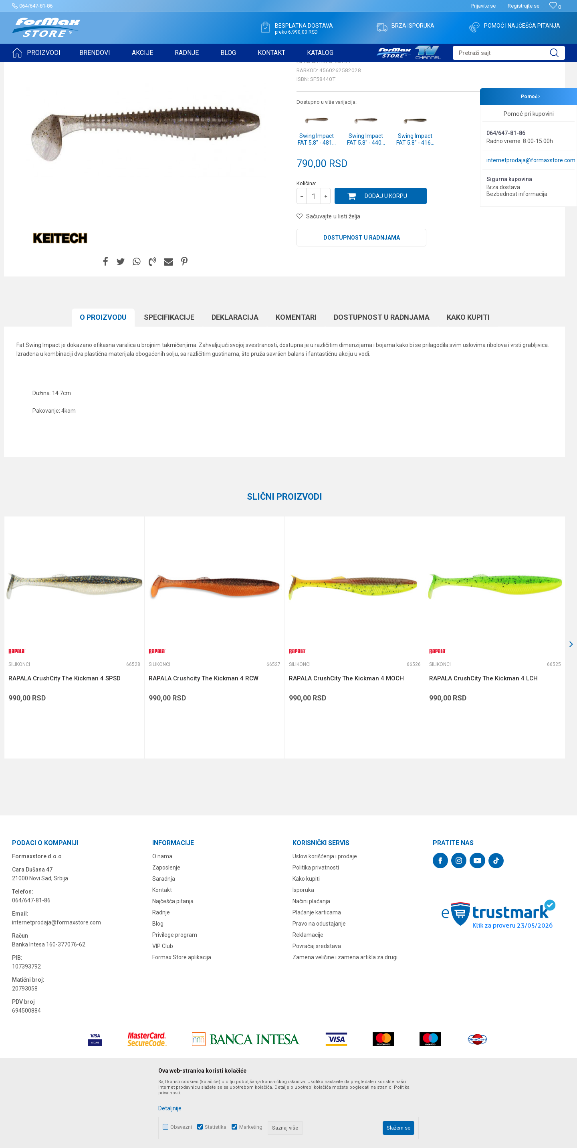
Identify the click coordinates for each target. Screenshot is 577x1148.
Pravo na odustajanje (319, 986)
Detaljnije (170, 1108)
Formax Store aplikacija (181, 1019)
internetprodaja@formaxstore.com (530, 160)
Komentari (296, 379)
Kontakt (162, 952)
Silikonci (111, 67)
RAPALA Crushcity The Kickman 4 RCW (203, 740)
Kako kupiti (468, 379)
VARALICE (85, 67)
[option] (146, 193)
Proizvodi (57, 67)
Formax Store (26, 67)
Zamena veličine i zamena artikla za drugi (345, 1019)
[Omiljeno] (555, 7)
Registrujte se (523, 6)
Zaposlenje (166, 929)
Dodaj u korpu (386, 258)
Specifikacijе (169, 379)
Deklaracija (235, 379)
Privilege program (174, 997)
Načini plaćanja (311, 963)
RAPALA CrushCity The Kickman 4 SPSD (64, 740)
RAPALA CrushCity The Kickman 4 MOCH (346, 740)
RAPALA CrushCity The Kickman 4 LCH (483, 740)
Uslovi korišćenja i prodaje (325, 918)
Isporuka (303, 952)
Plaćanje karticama (317, 974)
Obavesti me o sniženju (523, 221)
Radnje (161, 974)
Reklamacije (308, 997)
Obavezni (181, 1127)
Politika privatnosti (316, 929)
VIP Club (162, 1008)
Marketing (250, 1127)
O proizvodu (103, 379)
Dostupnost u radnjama (361, 300)
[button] (509, 53)
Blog (157, 986)
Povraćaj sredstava (317, 1008)
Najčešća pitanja (173, 963)
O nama (162, 918)
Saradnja (163, 941)
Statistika (215, 1127)
